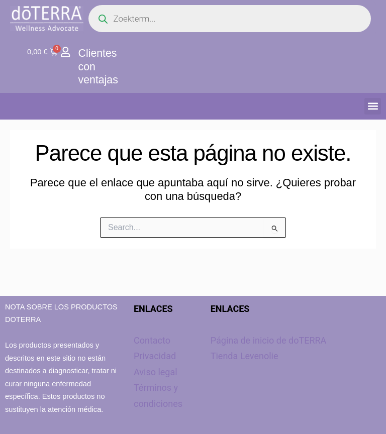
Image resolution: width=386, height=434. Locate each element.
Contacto (152, 340)
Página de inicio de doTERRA (269, 340)
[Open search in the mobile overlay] (229, 18)
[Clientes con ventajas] (65, 52)
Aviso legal (155, 372)
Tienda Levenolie (244, 356)
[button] (372, 105)
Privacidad (155, 356)
